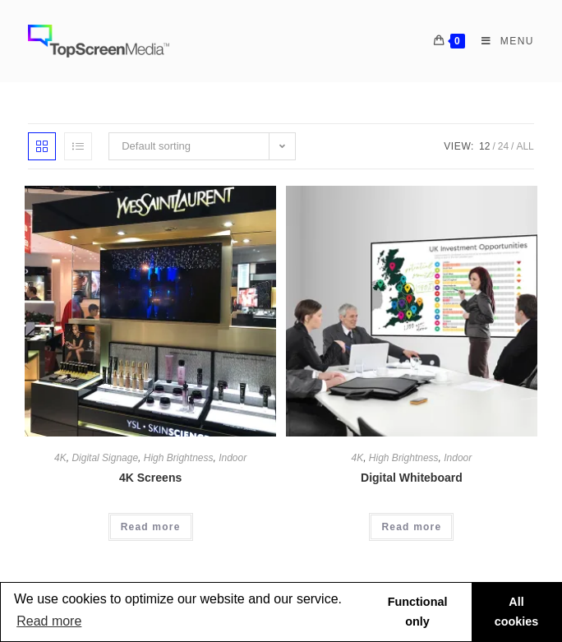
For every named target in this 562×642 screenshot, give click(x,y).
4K (60, 458)
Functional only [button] (418, 611)
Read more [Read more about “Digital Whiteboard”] (411, 527)
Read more (48, 621)
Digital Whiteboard (412, 477)
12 (484, 146)
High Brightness (179, 458)
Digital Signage (104, 458)
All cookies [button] (517, 611)
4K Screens (150, 477)
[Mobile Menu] (501, 41)
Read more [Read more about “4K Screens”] (151, 527)
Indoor (232, 458)
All (524, 146)
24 (503, 146)
